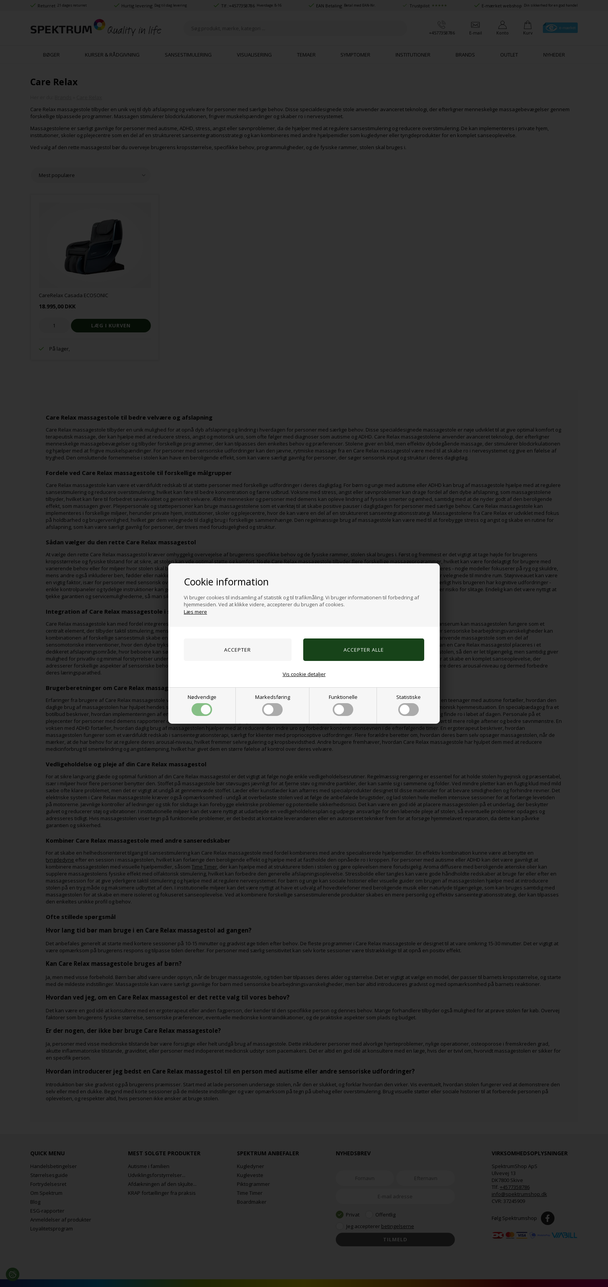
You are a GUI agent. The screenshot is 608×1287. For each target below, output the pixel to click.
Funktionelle (343, 704)
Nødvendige (202, 704)
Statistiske (408, 704)
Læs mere (195, 611)
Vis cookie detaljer (304, 674)
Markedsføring (272, 704)
